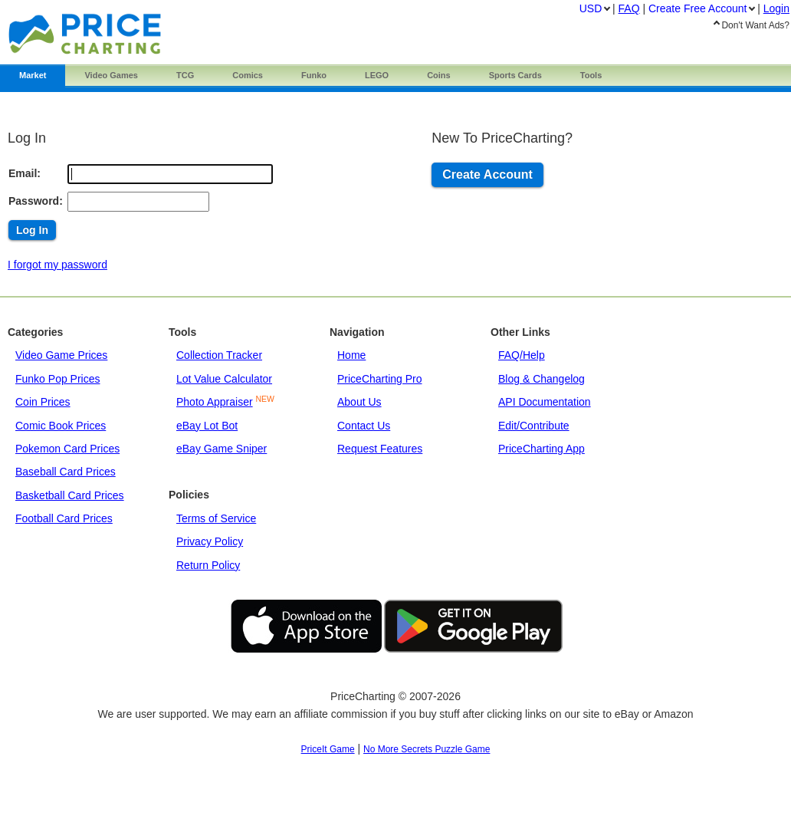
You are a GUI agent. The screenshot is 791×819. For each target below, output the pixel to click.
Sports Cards (515, 75)
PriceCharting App (541, 448)
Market (32, 75)
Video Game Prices (61, 355)
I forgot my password (57, 264)
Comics (247, 75)
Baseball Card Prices (65, 471)
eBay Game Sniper (221, 448)
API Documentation (544, 402)
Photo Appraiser (214, 402)
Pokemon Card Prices (67, 448)
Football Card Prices (64, 518)
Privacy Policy (209, 541)
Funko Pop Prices (57, 379)
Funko (314, 75)
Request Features (379, 448)
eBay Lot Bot (207, 425)
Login (776, 8)
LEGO (377, 75)
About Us (359, 402)
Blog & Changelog (541, 379)
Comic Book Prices (60, 425)
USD (590, 8)
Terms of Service (216, 518)
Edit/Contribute (533, 425)
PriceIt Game (328, 749)
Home (351, 355)
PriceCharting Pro (379, 379)
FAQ (629, 8)
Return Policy (208, 565)
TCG (185, 75)
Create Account (487, 174)
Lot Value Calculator (224, 379)
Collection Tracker (219, 355)
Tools (591, 75)
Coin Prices (43, 402)
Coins (439, 75)
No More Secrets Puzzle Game (426, 749)
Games (111, 75)
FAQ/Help (521, 355)
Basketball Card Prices (69, 495)
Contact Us (363, 425)
